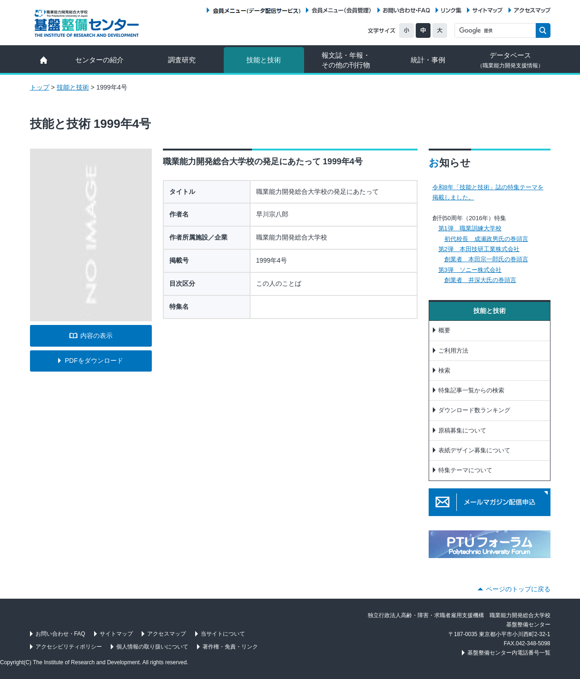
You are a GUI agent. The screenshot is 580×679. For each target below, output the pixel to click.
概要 (444, 330)
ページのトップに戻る (518, 589)
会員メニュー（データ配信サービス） (256, 10)
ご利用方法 (453, 350)
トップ (39, 87)
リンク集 (451, 10)
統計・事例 (428, 60)
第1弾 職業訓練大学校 (470, 228)
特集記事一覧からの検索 (471, 390)
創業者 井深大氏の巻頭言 (480, 279)
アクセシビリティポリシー (69, 646)
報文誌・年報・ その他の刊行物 (346, 60)
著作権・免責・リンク (230, 646)
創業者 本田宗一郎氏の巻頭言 (486, 259)
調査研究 (182, 60)
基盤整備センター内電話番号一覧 (508, 652)
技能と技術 (263, 60)
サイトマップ (487, 10)
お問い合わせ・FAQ (406, 10)
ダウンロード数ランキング (474, 410)
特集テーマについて (465, 470)
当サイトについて (223, 634)
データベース (510, 60)
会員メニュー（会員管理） (341, 10)
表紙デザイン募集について (474, 450)
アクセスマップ (532, 10)
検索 (444, 370)
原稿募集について (462, 430)
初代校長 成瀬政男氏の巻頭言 (486, 238)
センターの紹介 (99, 60)
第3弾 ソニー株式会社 (470, 269)
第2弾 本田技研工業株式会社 (479, 249)
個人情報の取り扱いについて (152, 646)
